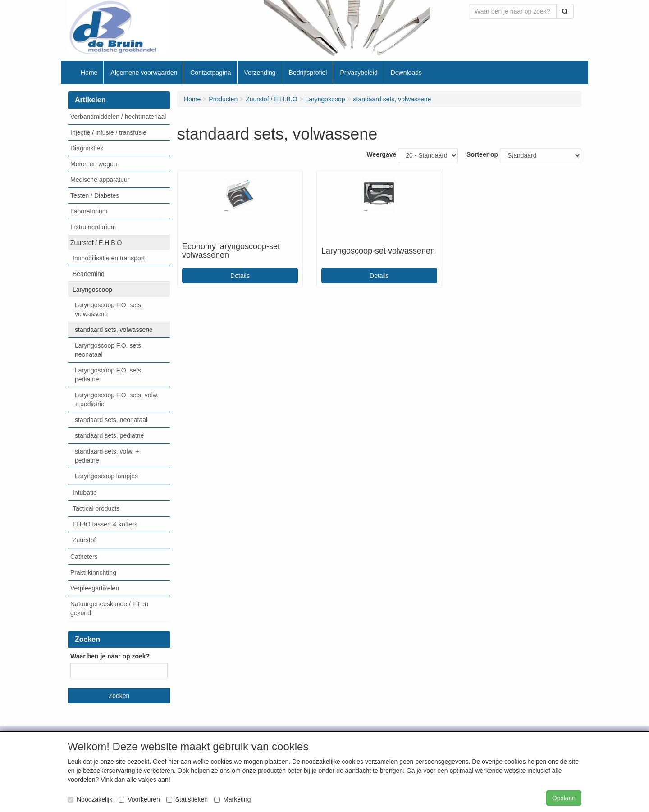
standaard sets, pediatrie (109, 435)
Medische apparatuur (100, 179)
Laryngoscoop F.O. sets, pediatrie (109, 375)
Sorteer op (482, 154)
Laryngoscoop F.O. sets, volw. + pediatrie (117, 399)
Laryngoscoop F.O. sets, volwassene (109, 309)
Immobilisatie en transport (109, 258)
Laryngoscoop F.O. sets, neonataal (109, 350)
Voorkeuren (139, 799)
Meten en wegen (93, 164)
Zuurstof (84, 540)
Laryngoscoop (92, 289)
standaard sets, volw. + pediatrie (107, 456)
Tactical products (96, 508)
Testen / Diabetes (94, 195)
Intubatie (85, 492)
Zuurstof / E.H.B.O (96, 242)
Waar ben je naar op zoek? (110, 656)
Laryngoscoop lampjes (106, 476)
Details (240, 275)
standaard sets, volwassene (114, 329)
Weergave (381, 154)
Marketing (232, 799)
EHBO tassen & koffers (105, 524)
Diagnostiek (86, 148)
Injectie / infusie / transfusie (108, 132)
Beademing (89, 273)
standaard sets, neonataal (111, 419)
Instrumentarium (93, 227)
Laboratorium (89, 211)
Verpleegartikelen (94, 588)
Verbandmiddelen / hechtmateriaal (118, 116)
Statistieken (187, 799)
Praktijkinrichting (93, 572)
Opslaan (564, 798)
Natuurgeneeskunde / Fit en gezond (109, 608)
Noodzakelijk (90, 799)
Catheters (84, 556)
